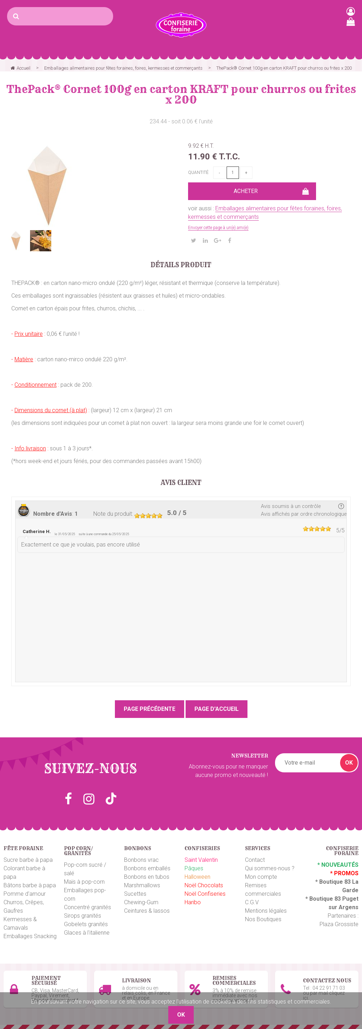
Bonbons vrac (141, 859)
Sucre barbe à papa (28, 859)
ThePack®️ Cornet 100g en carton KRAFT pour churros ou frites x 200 (181, 94)
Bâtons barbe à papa (30, 885)
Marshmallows (142, 885)
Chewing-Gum (141, 902)
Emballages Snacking (30, 936)
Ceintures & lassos (147, 910)
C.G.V (252, 902)
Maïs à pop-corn (84, 881)
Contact (255, 859)
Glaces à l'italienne (87, 932)
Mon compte (261, 876)
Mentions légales (266, 910)
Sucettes (135, 893)
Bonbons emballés (147, 868)
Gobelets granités (86, 924)
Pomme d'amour (25, 893)
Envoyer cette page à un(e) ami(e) (218, 227)
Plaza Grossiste (339, 924)
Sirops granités (82, 915)
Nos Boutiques (263, 919)
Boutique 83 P (327, 898)
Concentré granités (87, 907)
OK (349, 762)
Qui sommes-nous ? (269, 868)
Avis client (181, 483)
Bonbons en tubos (146, 876)
